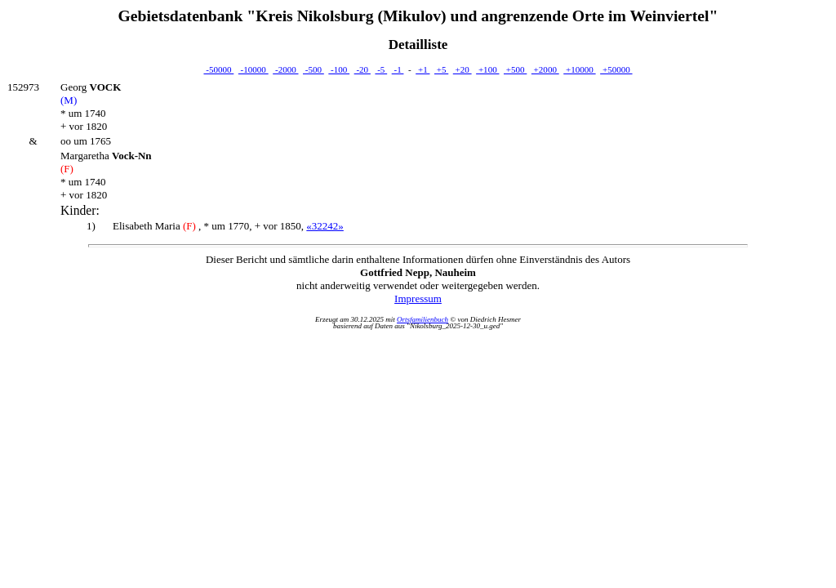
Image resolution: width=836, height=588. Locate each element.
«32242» (325, 226)
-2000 (285, 69)
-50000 (218, 69)
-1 (398, 69)
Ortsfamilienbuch (422, 319)
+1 (422, 69)
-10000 (253, 69)
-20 (362, 69)
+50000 (616, 69)
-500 (313, 69)
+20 (462, 69)
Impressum (418, 298)
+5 (441, 69)
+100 (487, 69)
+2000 (545, 69)
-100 (338, 69)
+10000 (579, 69)
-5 (381, 69)
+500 (515, 69)
